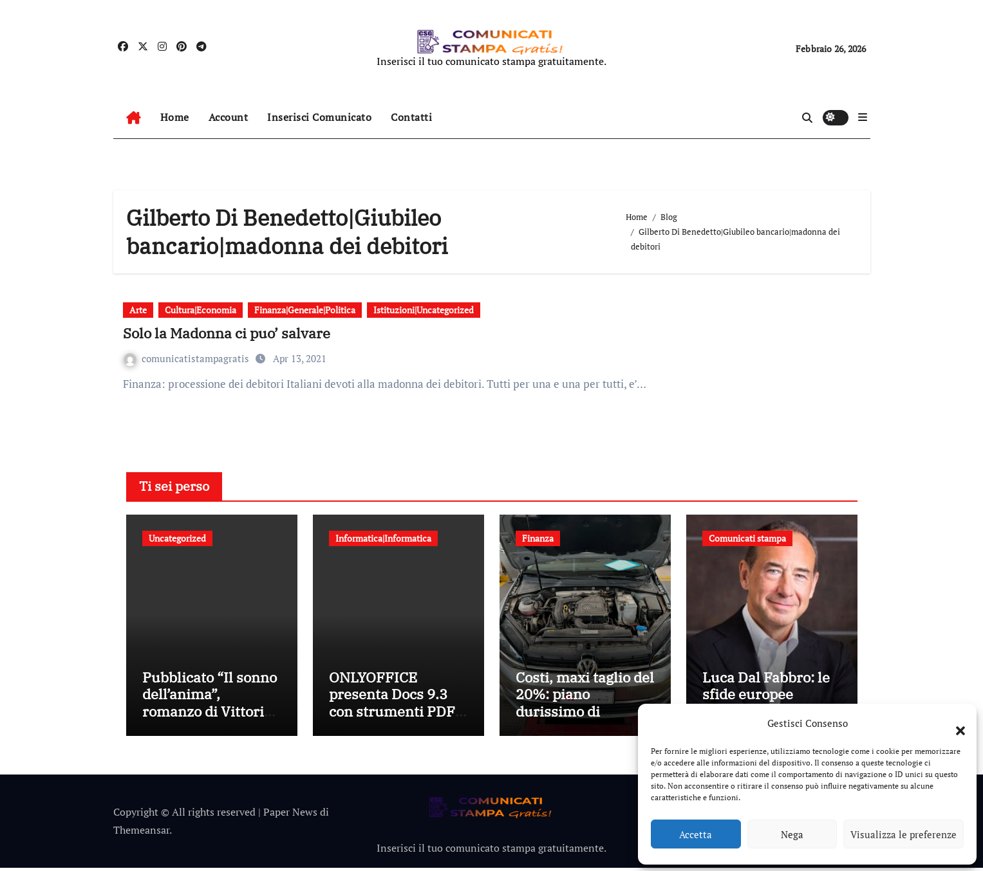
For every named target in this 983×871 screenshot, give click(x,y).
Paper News (290, 815)
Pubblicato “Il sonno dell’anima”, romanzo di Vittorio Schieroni (209, 705)
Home (174, 117)
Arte (138, 310)
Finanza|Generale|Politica (304, 310)
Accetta (695, 834)
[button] (954, 723)
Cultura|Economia (200, 310)
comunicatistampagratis (188, 358)
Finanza (538, 538)
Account (228, 117)
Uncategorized (177, 538)
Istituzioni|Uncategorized (423, 310)
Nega (792, 834)
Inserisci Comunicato (319, 117)
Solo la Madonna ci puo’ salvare (226, 333)
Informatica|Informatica (383, 538)
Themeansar (141, 834)
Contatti (411, 117)
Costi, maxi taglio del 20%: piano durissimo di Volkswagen (585, 705)
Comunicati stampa (747, 538)
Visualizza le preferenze (903, 834)
